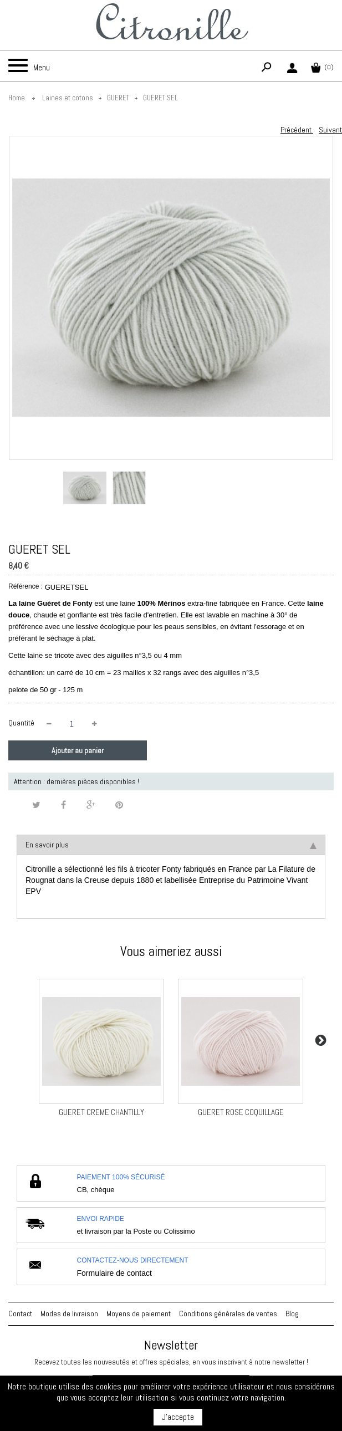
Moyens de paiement (138, 1313)
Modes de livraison (69, 1313)
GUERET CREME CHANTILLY (101, 1112)
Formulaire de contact (114, 1273)
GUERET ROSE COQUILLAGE (241, 1112)
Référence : (25, 586)
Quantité (21, 723)
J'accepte (178, 1417)
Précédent (296, 130)
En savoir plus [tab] (171, 845)
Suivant (330, 130)
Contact (20, 1313)
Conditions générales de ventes (228, 1313)
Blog (292, 1313)
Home (16, 98)
